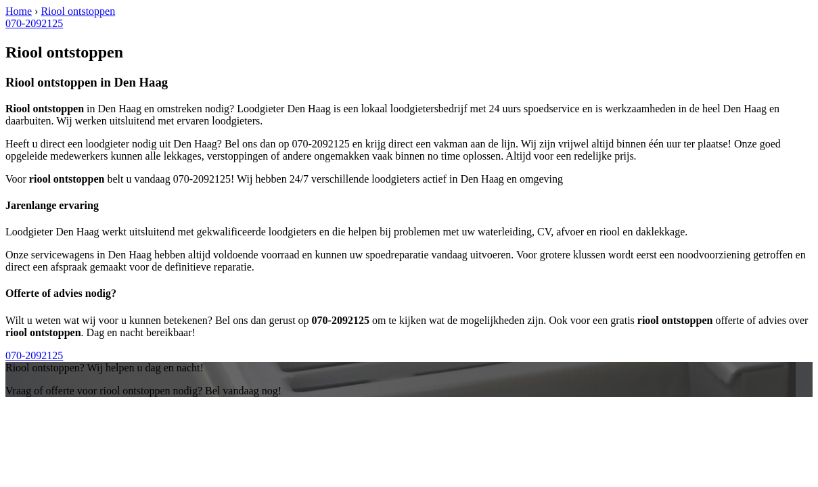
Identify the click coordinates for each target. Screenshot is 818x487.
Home (18, 11)
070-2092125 (34, 23)
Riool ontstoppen (78, 11)
